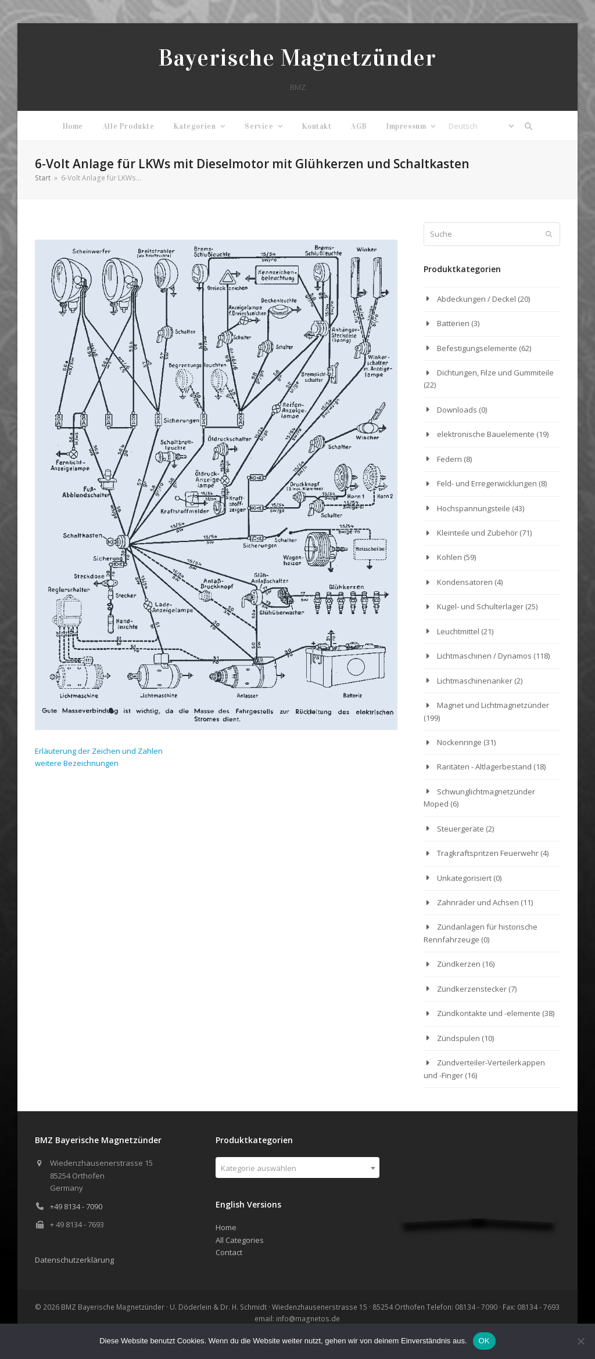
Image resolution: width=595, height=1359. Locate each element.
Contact (229, 1252)
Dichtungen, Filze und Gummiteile (495, 372)
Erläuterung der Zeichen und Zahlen (99, 751)
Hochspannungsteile (473, 508)
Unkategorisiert (464, 878)
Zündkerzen (459, 964)
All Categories (240, 1240)
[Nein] (580, 1341)
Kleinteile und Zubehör (477, 532)
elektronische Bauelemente (486, 434)
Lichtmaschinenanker (474, 680)
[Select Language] (481, 126)
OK (484, 1340)
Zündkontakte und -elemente (488, 1013)
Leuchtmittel (458, 631)
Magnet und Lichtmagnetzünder (493, 705)
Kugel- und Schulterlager (480, 606)
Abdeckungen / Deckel (476, 299)
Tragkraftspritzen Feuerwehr (488, 853)
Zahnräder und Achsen (478, 902)
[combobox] (297, 1167)
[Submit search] (549, 234)
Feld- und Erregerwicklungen (487, 483)
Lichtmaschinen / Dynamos (484, 655)
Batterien (453, 323)
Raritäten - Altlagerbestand (484, 766)
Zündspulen (458, 1038)
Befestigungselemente (477, 348)
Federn (449, 459)
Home (226, 1227)
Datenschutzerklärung (74, 1260)
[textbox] (297, 1168)
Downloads (457, 409)
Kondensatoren (465, 582)
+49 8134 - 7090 (76, 1206)
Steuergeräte (460, 828)
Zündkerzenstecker (472, 989)
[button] (529, 125)
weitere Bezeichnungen (77, 763)
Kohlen (449, 557)
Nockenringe (459, 742)
